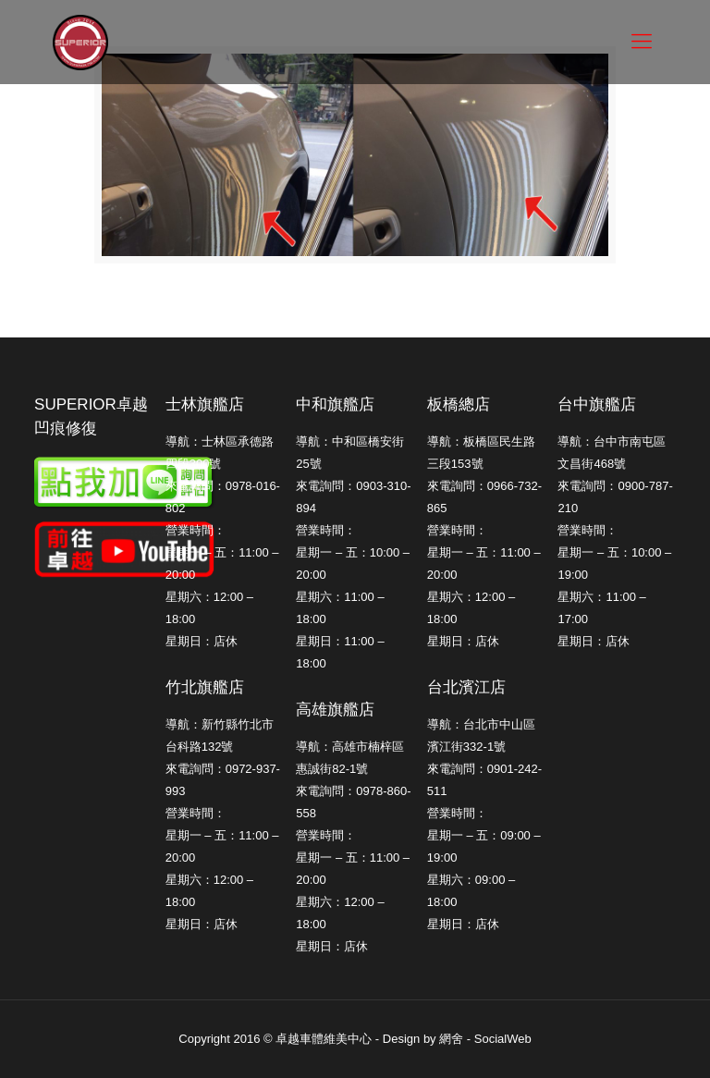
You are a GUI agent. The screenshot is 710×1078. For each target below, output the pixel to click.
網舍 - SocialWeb (485, 1039)
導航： (445, 724)
